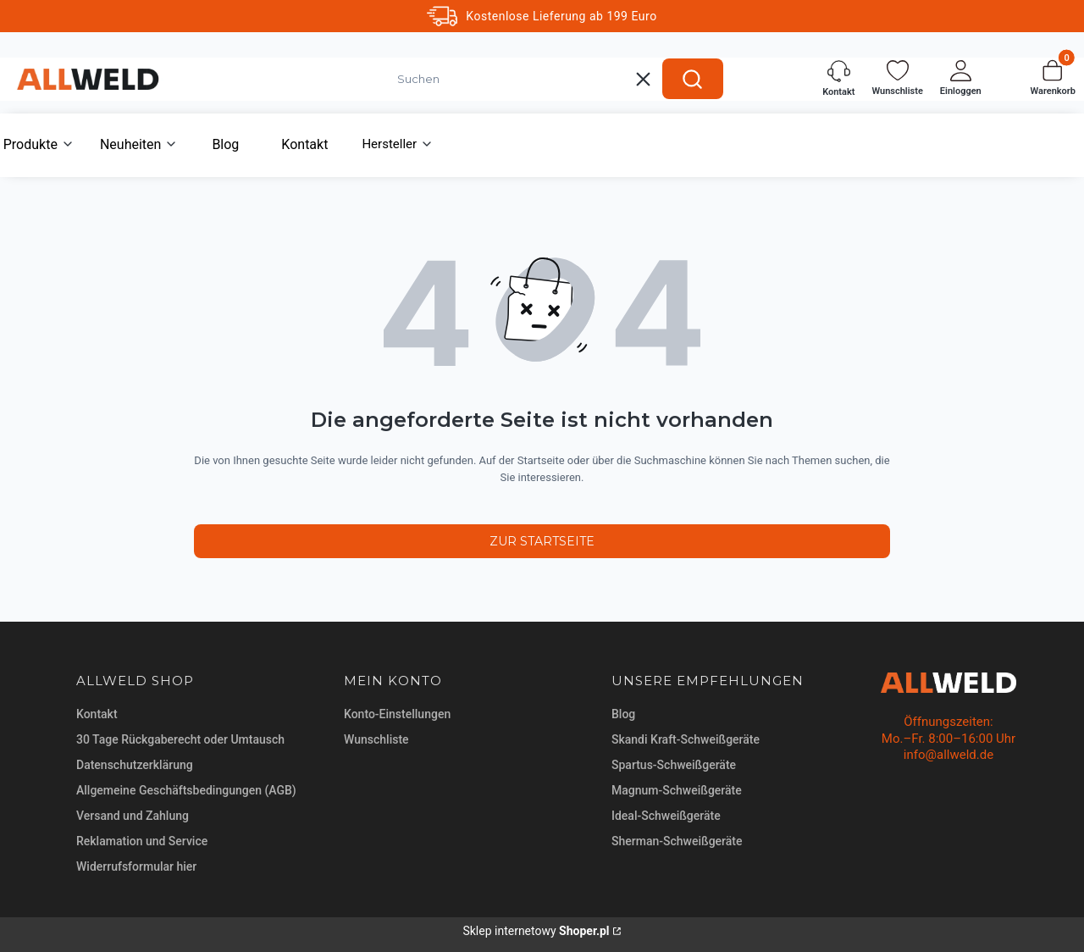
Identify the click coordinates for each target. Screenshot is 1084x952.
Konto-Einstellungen (397, 714)
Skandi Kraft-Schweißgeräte (685, 739)
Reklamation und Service (141, 841)
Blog (623, 714)
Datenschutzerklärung (134, 765)
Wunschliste (376, 739)
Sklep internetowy (535, 931)
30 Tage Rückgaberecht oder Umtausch (180, 739)
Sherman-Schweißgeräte (676, 841)
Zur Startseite (542, 541)
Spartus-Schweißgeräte (673, 765)
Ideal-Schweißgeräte (666, 815)
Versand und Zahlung (132, 815)
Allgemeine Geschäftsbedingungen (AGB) (186, 790)
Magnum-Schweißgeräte (676, 790)
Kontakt (97, 714)
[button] (692, 78)
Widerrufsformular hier (136, 866)
